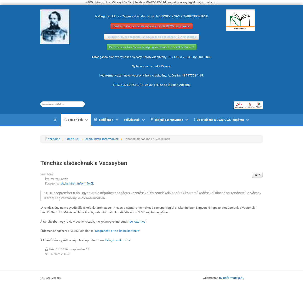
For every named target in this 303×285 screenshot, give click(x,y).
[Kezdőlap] (56, 120)
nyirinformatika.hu (231, 278)
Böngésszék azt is (117, 240)
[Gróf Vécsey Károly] (54, 26)
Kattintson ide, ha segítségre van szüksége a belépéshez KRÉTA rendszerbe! (151, 36)
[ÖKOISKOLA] (240, 20)
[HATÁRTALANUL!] (248, 105)
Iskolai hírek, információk (77, 183)
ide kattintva (137, 221)
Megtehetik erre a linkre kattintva (117, 231)
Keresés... (40, 101)
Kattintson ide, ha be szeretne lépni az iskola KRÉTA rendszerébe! (151, 26)
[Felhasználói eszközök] (257, 175)
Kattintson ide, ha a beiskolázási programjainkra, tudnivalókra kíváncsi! (151, 47)
